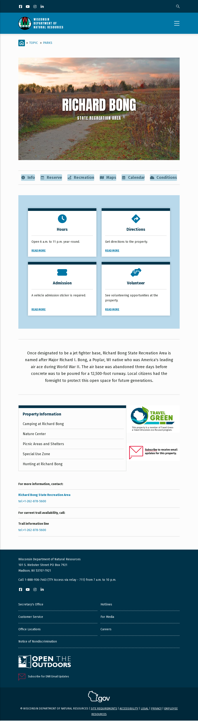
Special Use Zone (36, 454)
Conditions (163, 177)
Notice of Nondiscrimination (37, 642)
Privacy (156, 709)
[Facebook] (20, 7)
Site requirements (104, 709)
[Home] (21, 43)
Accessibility (129, 709)
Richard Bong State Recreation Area (44, 495)
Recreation (81, 177)
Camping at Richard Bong (43, 424)
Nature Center (34, 434)
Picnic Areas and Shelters (43, 444)
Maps (107, 177)
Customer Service (30, 617)
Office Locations (29, 630)
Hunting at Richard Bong (43, 464)
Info (28, 177)
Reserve (51, 177)
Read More (38, 251)
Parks (47, 43)
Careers (106, 630)
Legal (145, 709)
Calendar (133, 177)
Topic (33, 43)
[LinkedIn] (42, 7)
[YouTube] (28, 7)
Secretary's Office (30, 605)
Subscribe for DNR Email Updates (48, 676)
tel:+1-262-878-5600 (32, 501)
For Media (107, 617)
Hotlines (106, 605)
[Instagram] (35, 7)
